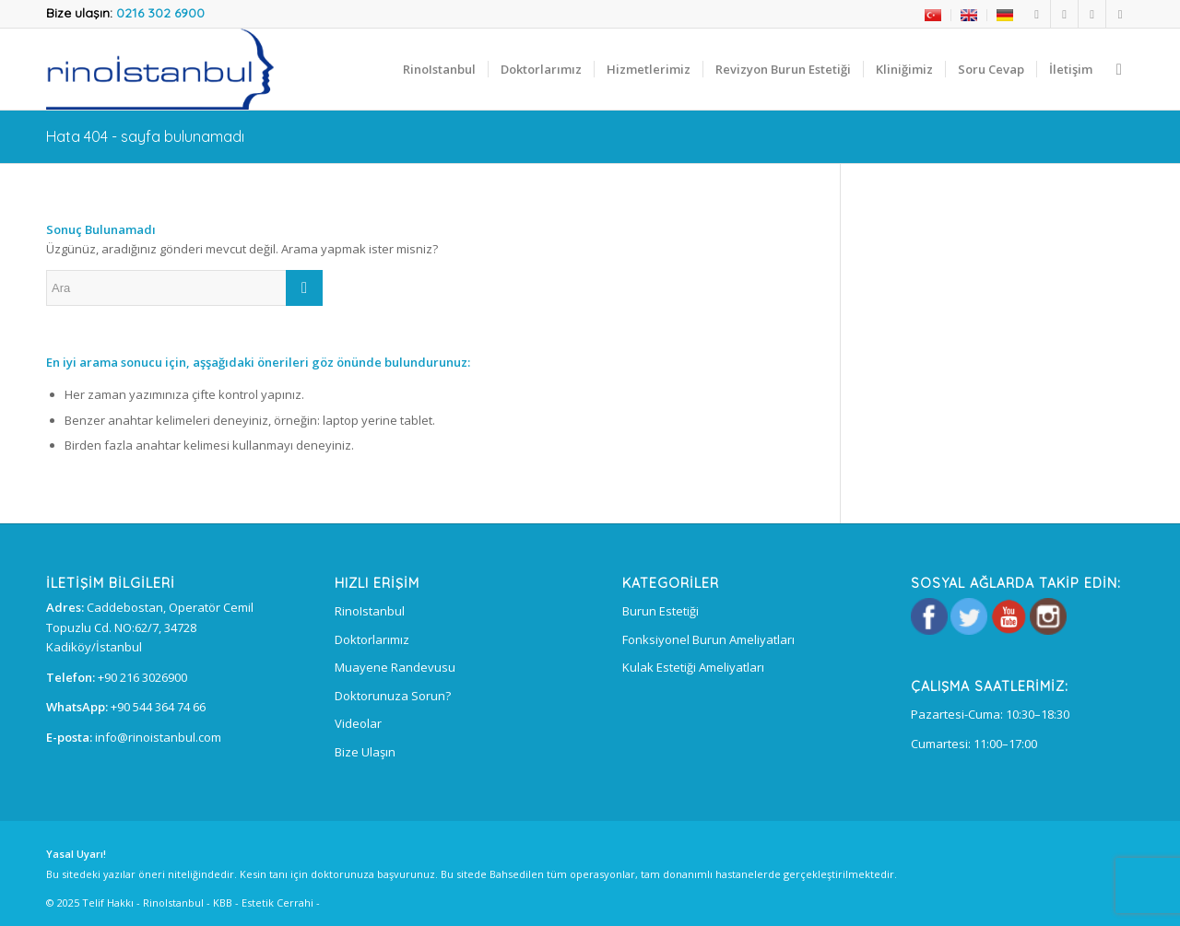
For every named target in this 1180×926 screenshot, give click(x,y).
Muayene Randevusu (395, 667)
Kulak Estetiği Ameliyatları (693, 667)
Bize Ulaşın (365, 752)
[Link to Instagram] (1092, 14)
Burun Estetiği (660, 611)
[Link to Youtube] (1120, 14)
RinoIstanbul (370, 611)
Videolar (358, 723)
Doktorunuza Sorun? (393, 695)
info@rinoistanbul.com (158, 737)
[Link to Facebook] (1036, 14)
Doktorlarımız (372, 639)
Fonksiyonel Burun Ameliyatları (708, 639)
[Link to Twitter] (1064, 14)
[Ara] (1119, 69)
